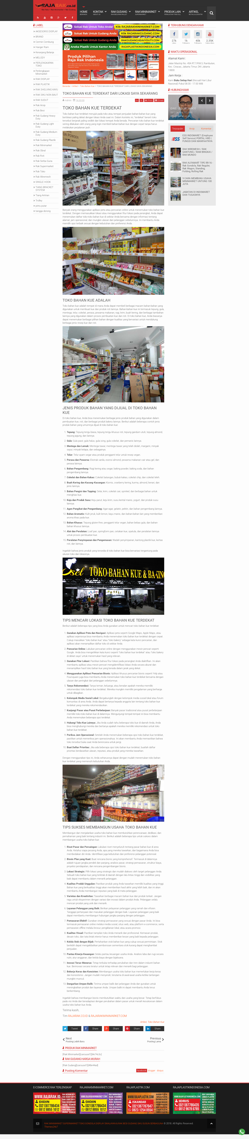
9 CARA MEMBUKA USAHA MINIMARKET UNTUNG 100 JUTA (197, 180)
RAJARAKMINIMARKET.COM (109, 1020)
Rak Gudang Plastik (46, 139)
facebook (141, 1075)
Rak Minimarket (145, 12)
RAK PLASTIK (43, 83)
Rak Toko (40, 170)
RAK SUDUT (42, 99)
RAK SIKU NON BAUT (47, 93)
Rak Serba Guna (44, 159)
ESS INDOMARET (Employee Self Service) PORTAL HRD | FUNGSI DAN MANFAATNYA (197, 137)
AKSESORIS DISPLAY (47, 30)
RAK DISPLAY (43, 78)
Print (149, 105)
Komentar (206, 127)
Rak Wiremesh (43, 175)
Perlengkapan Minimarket (43, 71)
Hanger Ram (42, 46)
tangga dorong (43, 210)
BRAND (39, 35)
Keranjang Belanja (45, 51)
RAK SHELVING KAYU (47, 88)
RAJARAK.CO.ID (78, 1020)
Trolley (39, 199)
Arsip (192, 127)
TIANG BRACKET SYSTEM (44, 187)
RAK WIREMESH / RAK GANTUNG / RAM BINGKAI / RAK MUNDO (197, 151)
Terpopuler (177, 127)
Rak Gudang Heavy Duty (45, 116)
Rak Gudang (119, 12)
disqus (160, 1075)
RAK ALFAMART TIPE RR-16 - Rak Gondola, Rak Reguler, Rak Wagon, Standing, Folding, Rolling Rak (197, 166)
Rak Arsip (40, 104)
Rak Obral (41, 149)
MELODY (40, 56)
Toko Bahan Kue (156, 1026)
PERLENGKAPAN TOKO (44, 63)
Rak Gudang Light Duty (45, 124)
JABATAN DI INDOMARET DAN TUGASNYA (196, 192)
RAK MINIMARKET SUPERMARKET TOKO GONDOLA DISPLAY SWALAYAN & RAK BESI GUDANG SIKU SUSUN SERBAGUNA (108, 1128)
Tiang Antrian (42, 194)
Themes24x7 (51, 1131)
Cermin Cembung (45, 40)
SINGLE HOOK (43, 180)
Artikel (195, 12)
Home (83, 12)
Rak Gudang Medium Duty (46, 132)
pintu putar (41, 204)
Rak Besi (40, 109)
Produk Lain (172, 12)
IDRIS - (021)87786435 (183, 107)
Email (159, 105)
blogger (151, 1075)
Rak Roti (40, 154)
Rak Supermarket (45, 165)
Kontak (98, 12)
